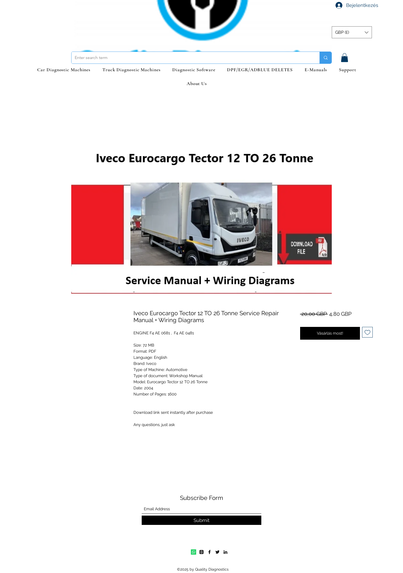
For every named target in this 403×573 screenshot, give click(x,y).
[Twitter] (217, 552)
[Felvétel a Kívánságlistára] (367, 332)
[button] (352, 32)
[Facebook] (209, 552)
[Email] (201, 552)
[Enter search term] (191, 58)
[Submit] (201, 520)
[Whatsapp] (193, 552)
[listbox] (352, 32)
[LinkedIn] (225, 552)
